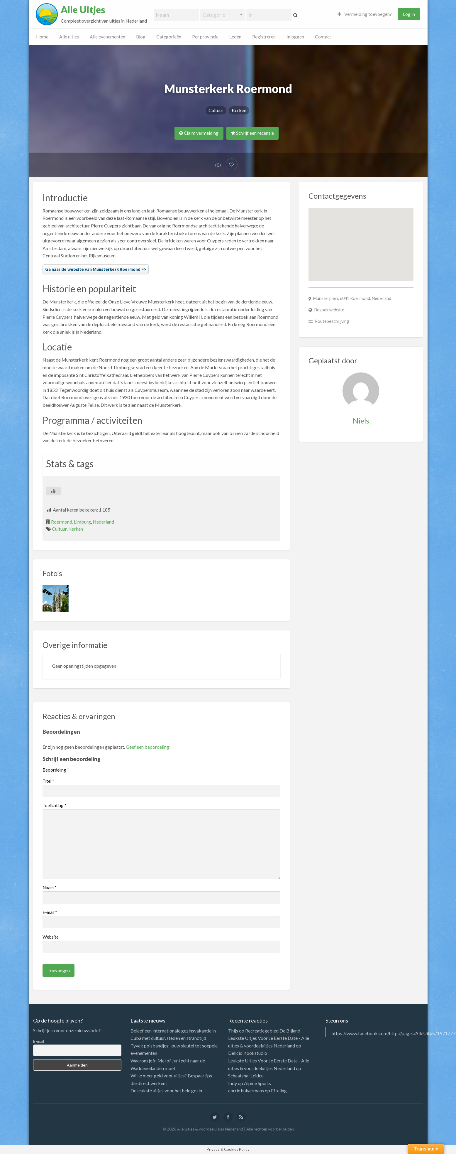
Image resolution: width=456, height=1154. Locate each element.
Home (42, 36)
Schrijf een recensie (252, 133)
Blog (140, 36)
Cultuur (215, 110)
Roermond (61, 521)
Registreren (264, 36)
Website (51, 936)
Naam (50, 887)
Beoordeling (56, 769)
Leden (235, 36)
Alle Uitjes (83, 9)
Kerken (239, 110)
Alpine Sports (257, 1083)
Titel (48, 781)
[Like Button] (53, 491)
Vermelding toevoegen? (365, 14)
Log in (409, 14)
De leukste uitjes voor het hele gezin (166, 1090)
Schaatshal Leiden (246, 1075)
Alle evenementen (107, 36)
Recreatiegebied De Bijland (272, 1030)
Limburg (82, 521)
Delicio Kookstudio (247, 1053)
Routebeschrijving (332, 321)
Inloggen (295, 36)
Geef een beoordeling (147, 747)
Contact (323, 36)
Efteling (279, 1090)
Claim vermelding (198, 133)
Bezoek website (329, 309)
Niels (361, 420)
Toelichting (55, 805)
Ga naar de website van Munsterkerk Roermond (92, 269)
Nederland (103, 521)
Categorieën (168, 36)
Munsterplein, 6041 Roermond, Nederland (352, 298)
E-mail (50, 912)
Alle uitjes (69, 36)
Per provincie (205, 36)
